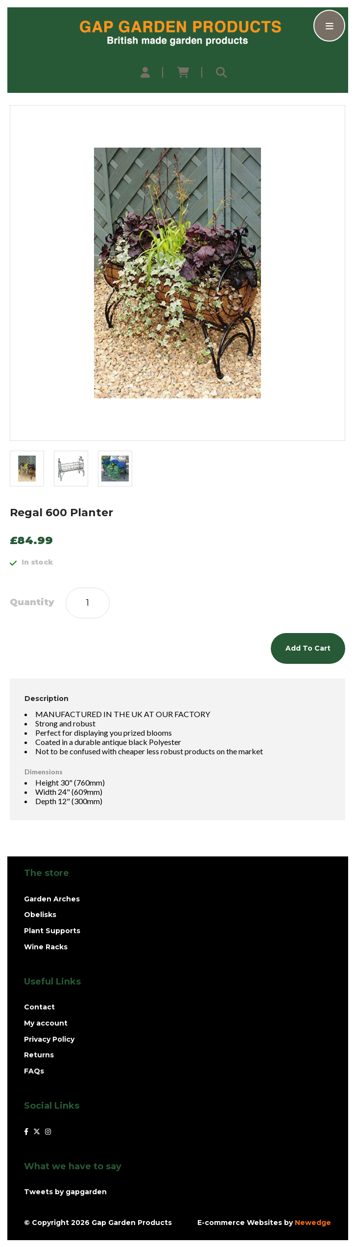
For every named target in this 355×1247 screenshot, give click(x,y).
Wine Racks (46, 946)
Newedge (313, 1222)
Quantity (32, 602)
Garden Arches (52, 899)
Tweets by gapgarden (65, 1191)
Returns (39, 1054)
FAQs (34, 1071)
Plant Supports (52, 930)
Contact (39, 1007)
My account (46, 1023)
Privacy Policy (49, 1039)
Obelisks (40, 914)
